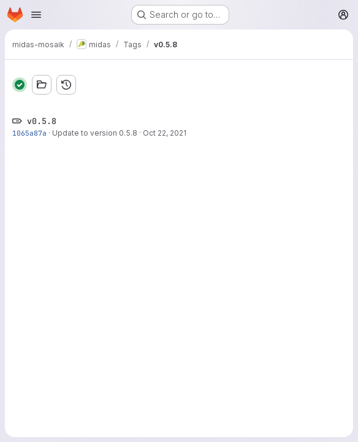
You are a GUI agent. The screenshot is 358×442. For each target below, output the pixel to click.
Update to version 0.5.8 (94, 133)
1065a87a (29, 133)
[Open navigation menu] (36, 15)
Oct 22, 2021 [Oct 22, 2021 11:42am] (164, 133)
